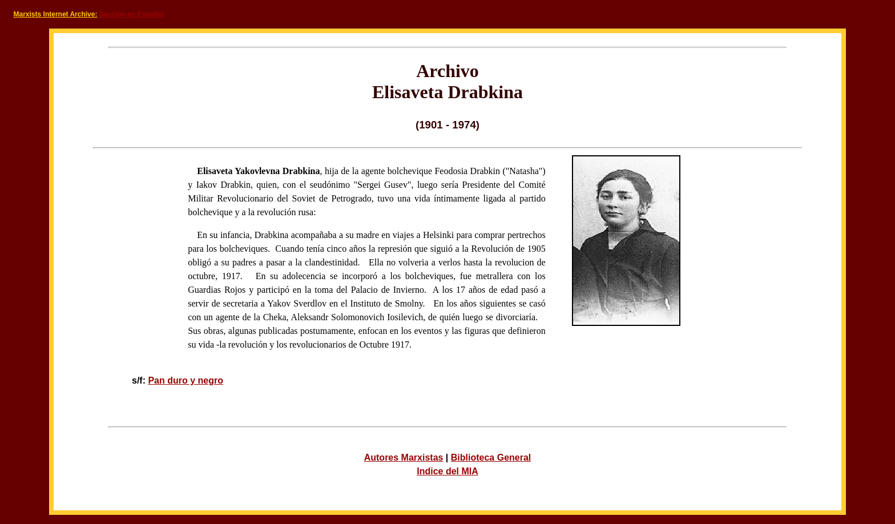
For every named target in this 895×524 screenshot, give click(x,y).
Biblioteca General (491, 457)
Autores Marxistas (404, 457)
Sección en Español (131, 14)
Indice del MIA (447, 471)
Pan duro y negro (185, 380)
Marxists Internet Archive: (56, 14)
